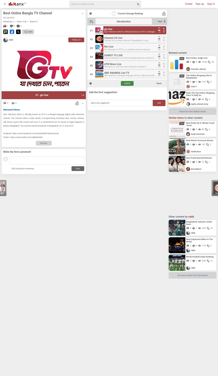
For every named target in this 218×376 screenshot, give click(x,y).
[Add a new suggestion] (120, 103)
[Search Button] (138, 4)
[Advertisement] (192, 29)
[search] (105, 4)
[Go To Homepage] (17, 3)
